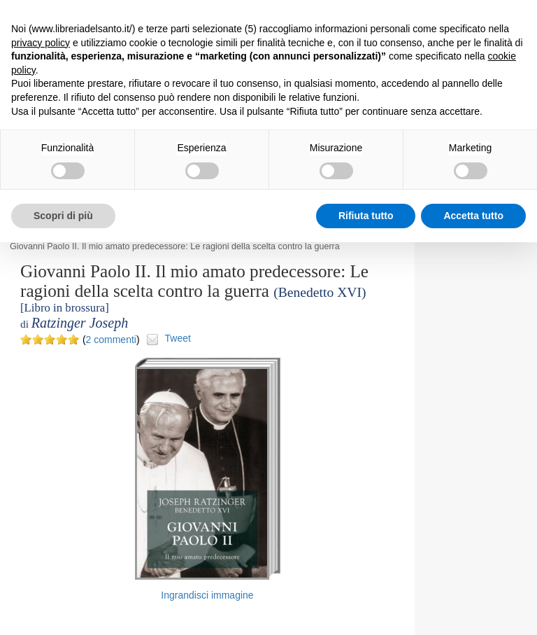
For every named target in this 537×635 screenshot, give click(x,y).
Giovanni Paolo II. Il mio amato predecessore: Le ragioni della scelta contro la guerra (175, 246)
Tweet (178, 338)
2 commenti (111, 339)
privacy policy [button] (40, 42)
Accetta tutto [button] (473, 215)
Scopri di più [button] (63, 215)
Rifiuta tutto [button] (366, 215)
